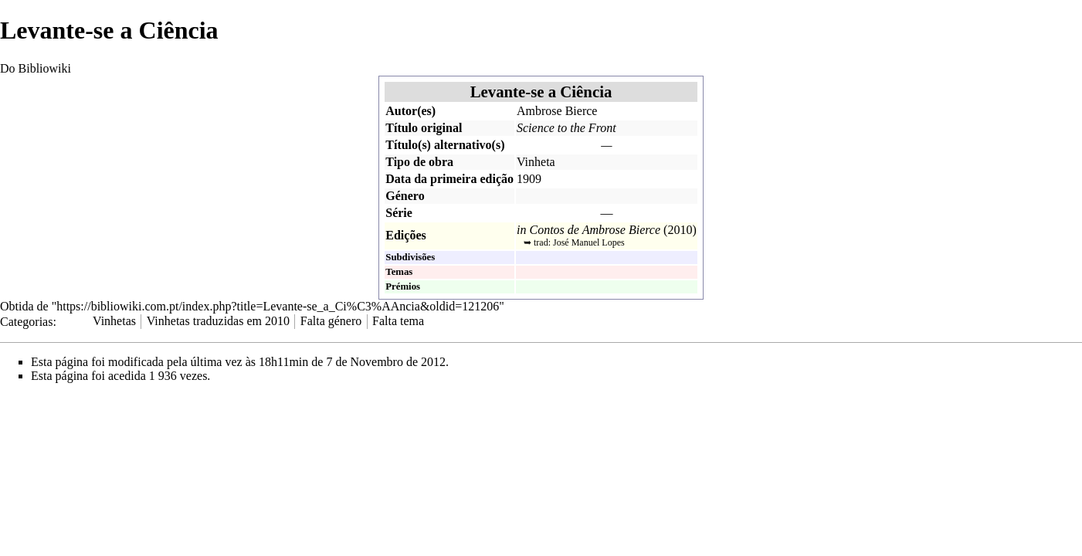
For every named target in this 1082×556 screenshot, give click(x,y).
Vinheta (536, 161)
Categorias (26, 320)
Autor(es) (410, 110)
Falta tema (398, 320)
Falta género (331, 320)
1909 (529, 178)
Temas (398, 271)
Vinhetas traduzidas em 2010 (218, 320)
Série (398, 212)
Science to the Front (566, 127)
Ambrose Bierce (557, 110)
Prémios (402, 286)
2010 (679, 229)
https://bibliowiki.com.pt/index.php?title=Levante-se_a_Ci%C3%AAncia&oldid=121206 (277, 306)
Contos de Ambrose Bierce (594, 229)
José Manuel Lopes (589, 242)
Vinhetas (114, 320)
